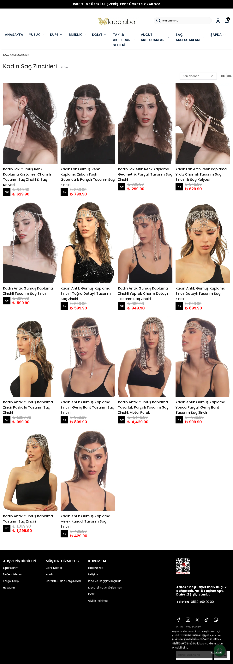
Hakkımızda (95, 568)
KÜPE (56, 34)
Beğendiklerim (12, 574)
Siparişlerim (10, 568)
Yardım (50, 574)
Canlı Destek (54, 568)
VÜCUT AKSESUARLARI (155, 37)
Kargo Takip (11, 581)
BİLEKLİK (77, 34)
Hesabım (9, 587)
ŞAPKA (218, 34)
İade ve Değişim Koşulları (104, 581)
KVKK (91, 594)
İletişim (93, 574)
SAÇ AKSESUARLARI (190, 37)
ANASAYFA (14, 34)
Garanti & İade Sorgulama (63, 581)
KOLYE (99, 34)
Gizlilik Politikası (98, 601)
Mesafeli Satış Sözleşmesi (105, 587)
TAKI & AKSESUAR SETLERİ (124, 39)
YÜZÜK (36, 34)
